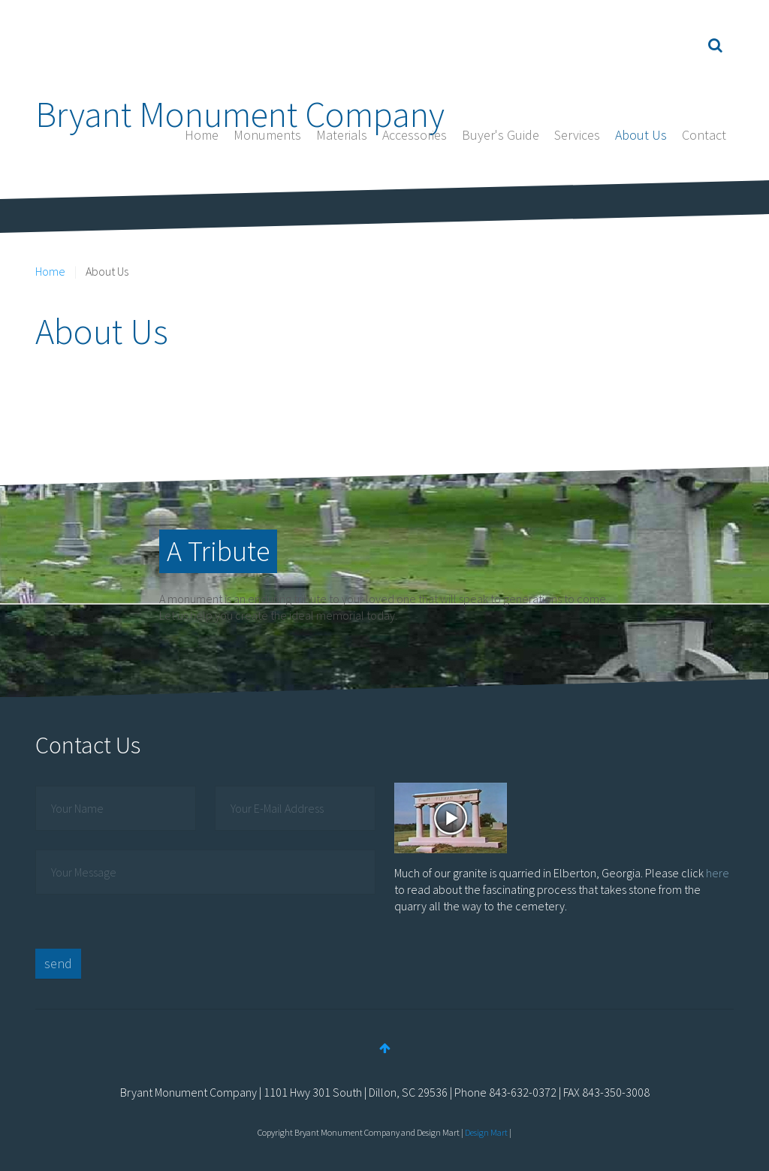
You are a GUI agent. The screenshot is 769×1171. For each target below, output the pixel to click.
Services (577, 134)
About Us (641, 134)
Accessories (414, 134)
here (717, 872)
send (58, 963)
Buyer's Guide (500, 134)
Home (202, 134)
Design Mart (486, 1132)
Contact (704, 134)
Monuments (267, 134)
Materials (341, 134)
